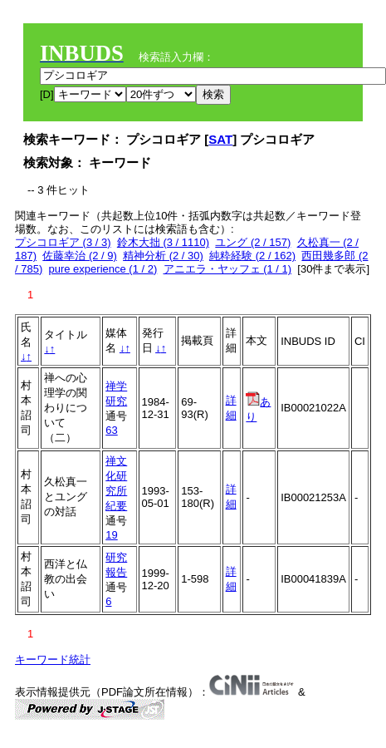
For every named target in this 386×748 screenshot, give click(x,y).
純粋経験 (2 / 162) (252, 255)
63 (111, 430)
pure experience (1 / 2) (102, 269)
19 (111, 535)
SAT (220, 139)
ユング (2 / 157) (253, 242)
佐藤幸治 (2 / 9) (79, 255)
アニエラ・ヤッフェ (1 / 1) (228, 269)
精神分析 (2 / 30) (163, 255)
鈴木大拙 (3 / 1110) (163, 242)
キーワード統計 (52, 659)
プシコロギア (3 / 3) (63, 242)
